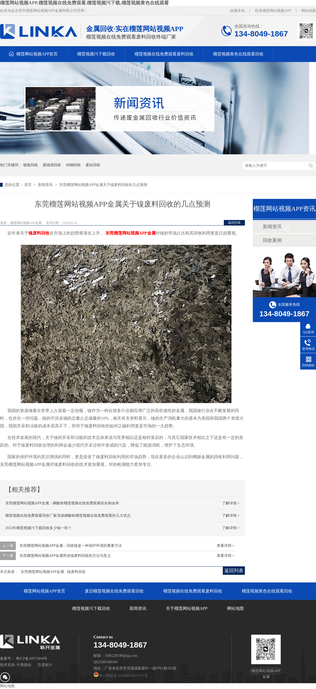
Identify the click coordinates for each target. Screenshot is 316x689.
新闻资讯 (46, 185)
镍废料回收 (76, 572)
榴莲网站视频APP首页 (37, 54)
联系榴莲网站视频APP (273, 11)
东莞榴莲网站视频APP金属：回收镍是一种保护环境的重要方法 (70, 546)
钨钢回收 (73, 165)
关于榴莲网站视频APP (186, 608)
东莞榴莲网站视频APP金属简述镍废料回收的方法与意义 (65, 556)
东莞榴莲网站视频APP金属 (42, 572)
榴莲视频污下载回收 (96, 54)
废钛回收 (93, 165)
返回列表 (234, 222)
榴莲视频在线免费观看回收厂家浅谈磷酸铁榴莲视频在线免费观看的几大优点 (68, 516)
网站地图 (308, 11)
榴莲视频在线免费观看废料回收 (164, 54)
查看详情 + (225, 546)
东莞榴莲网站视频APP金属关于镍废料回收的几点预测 (103, 185)
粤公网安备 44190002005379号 (120, 676)
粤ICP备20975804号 (31, 659)
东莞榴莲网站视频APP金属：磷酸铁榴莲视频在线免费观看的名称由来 (62, 503)
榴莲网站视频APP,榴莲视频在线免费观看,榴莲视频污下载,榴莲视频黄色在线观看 (84, 3)
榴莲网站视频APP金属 (26, 223)
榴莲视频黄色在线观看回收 (238, 54)
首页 (28, 185)
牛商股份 (24, 665)
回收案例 (272, 240)
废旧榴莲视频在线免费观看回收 (114, 591)
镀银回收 (30, 165)
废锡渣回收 (52, 165)
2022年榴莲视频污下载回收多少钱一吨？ (38, 528)
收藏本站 (237, 11)
